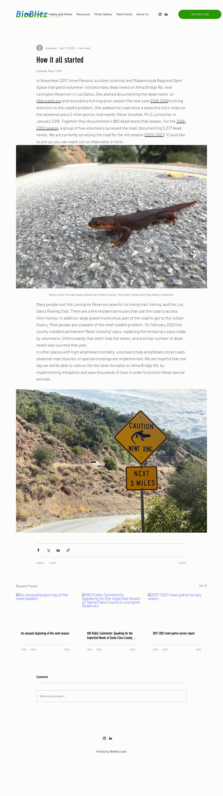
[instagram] (160, 14)
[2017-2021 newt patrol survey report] (177, 609)
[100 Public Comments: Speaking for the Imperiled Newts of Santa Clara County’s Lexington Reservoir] (111, 609)
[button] (199, 14)
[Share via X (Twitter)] (48, 550)
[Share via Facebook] (38, 550)
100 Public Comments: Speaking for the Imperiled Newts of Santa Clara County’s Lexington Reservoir (110, 635)
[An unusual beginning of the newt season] (45, 609)
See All (203, 585)
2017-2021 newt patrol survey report (174, 633)
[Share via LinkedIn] (58, 550)
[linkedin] (166, 14)
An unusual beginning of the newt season (45, 633)
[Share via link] (68, 550)
